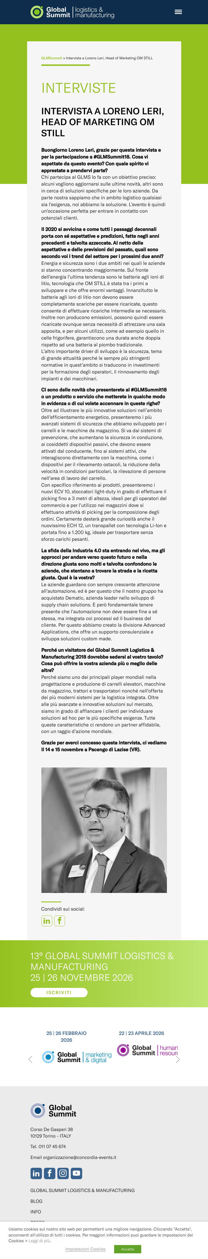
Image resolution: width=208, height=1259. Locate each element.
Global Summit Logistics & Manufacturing (83, 1190)
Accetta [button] (127, 1249)
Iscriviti (59, 992)
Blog (37, 1201)
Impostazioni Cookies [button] (85, 1248)
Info (36, 1212)
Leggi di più (39, 1240)
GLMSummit (51, 58)
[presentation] (30, 1060)
